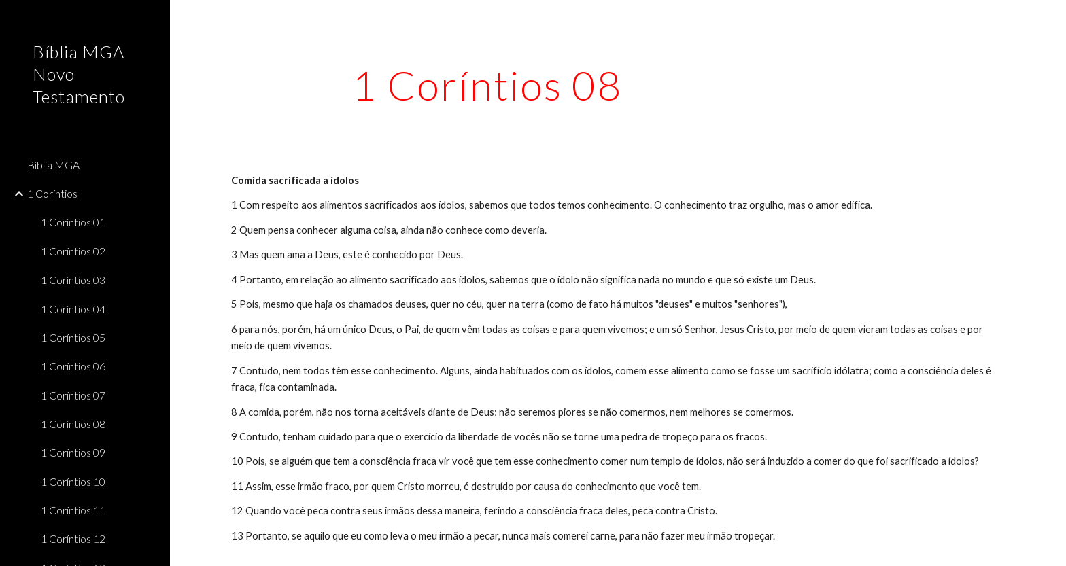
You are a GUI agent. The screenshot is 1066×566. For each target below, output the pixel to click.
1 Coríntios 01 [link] (73, 221)
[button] (1049, 19)
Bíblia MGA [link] (53, 164)
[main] (487, 85)
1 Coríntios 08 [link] (73, 423)
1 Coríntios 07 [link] (73, 395)
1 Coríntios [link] (52, 193)
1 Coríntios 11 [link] (73, 509)
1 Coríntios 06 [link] (73, 365)
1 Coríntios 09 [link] (73, 452)
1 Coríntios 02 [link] (73, 251)
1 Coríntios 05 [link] (73, 337)
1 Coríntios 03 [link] (73, 279)
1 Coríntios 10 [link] (73, 481)
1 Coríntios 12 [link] (73, 538)
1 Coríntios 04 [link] (73, 308)
